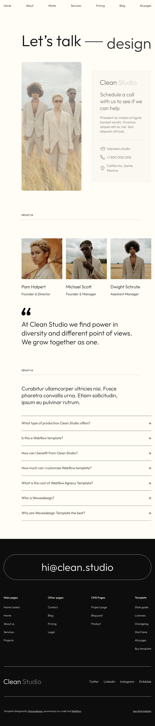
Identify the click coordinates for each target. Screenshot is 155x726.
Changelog (141, 624)
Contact (53, 607)
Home (7, 5)
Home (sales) (12, 607)
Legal (51, 632)
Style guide (141, 607)
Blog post (97, 615)
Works (52, 5)
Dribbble (145, 681)
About (29, 5)
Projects (9, 640)
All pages (145, 5)
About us (9, 624)
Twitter (94, 681)
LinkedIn (109, 681)
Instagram (127, 681)
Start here (141, 632)
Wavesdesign (35, 711)
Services (76, 5)
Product (96, 624)
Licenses (140, 615)
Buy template (143, 648)
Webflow (76, 711)
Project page (99, 607)
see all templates (142, 711)
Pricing (100, 5)
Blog (122, 5)
